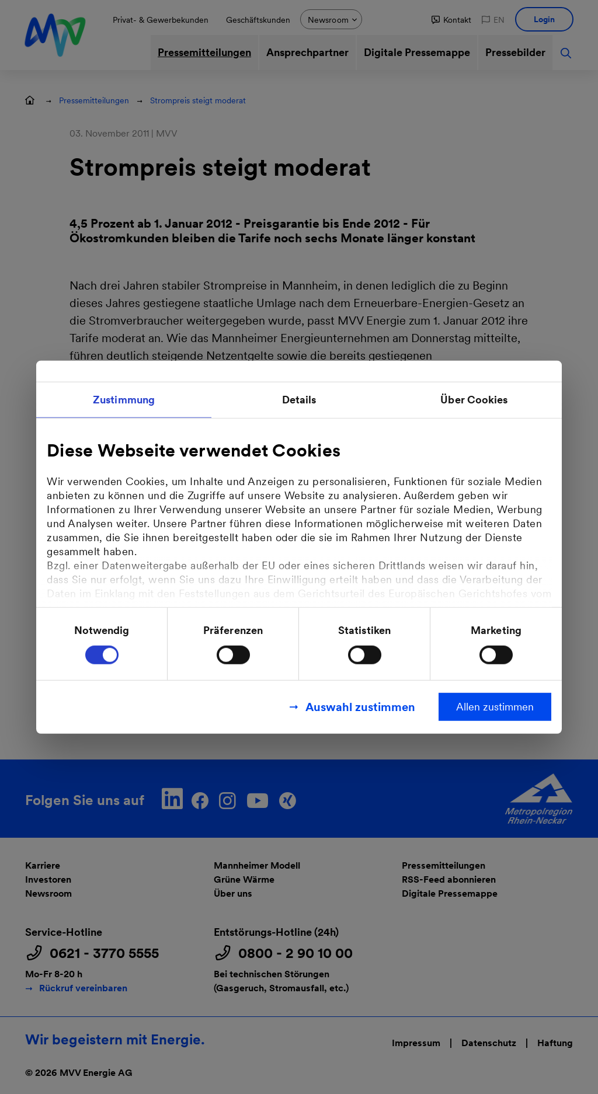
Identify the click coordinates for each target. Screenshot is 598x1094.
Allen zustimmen (495, 706)
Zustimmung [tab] (124, 399)
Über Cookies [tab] (473, 399)
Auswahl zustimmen (360, 706)
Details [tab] (299, 399)
